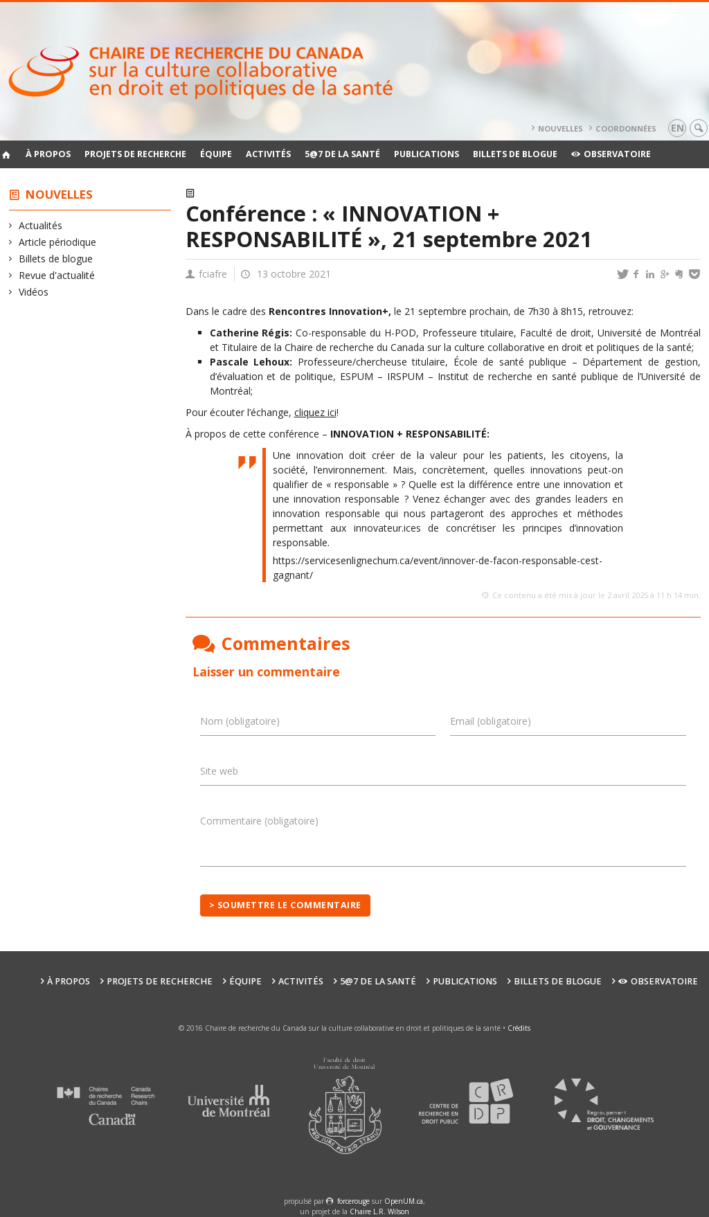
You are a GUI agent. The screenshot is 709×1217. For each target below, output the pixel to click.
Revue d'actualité (57, 275)
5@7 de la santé (342, 154)
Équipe (216, 154)
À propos (48, 154)
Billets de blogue (515, 154)
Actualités (40, 225)
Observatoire (611, 154)
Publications (426, 154)
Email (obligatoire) (490, 721)
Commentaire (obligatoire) (259, 820)
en (677, 127)
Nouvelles (560, 128)
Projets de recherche (135, 154)
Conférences (286, 193)
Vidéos (33, 291)
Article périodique (57, 242)
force (353, 1201)
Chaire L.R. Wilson (379, 1211)
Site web (219, 770)
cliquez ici (315, 412)
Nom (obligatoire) (240, 721)
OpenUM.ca (403, 1201)
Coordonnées (625, 128)
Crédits (519, 1028)
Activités (268, 154)
